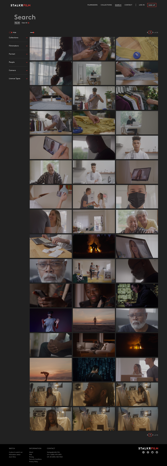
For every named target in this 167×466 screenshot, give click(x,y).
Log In (142, 5)
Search (118, 5)
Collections (106, 5)
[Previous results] (147, 32)
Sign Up (152, 5)
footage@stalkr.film (53, 452)
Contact (128, 5)
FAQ (30, 454)
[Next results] (152, 32)
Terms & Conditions (35, 459)
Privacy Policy (33, 461)
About (31, 452)
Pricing (31, 457)
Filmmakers (93, 5)
